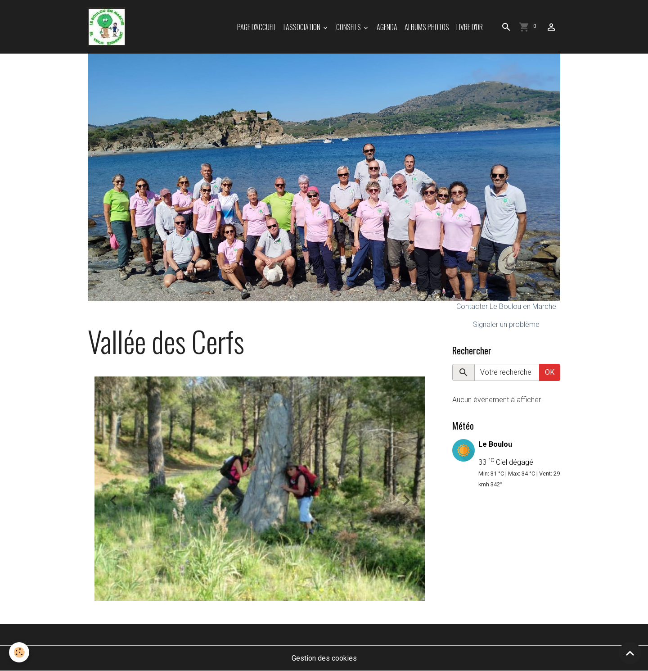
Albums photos (427, 27)
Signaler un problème (506, 324)
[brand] (108, 26)
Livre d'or (469, 27)
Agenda (387, 27)
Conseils (349, 27)
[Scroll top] (630, 653)
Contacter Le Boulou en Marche (506, 306)
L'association (303, 27)
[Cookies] (19, 652)
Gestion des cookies (324, 658)
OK (549, 372)
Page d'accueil (256, 27)
